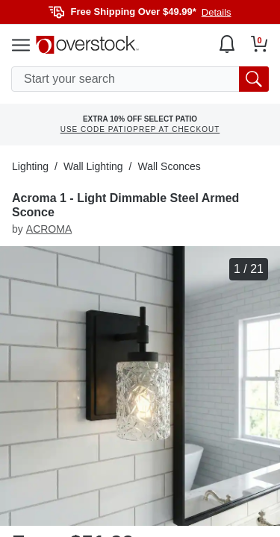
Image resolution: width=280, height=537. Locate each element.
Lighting (30, 166)
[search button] (254, 79)
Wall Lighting (93, 166)
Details (216, 12)
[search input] (140, 79)
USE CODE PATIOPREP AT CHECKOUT (140, 129)
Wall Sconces (168, 166)
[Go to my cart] (259, 44)
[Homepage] (87, 45)
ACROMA (49, 229)
